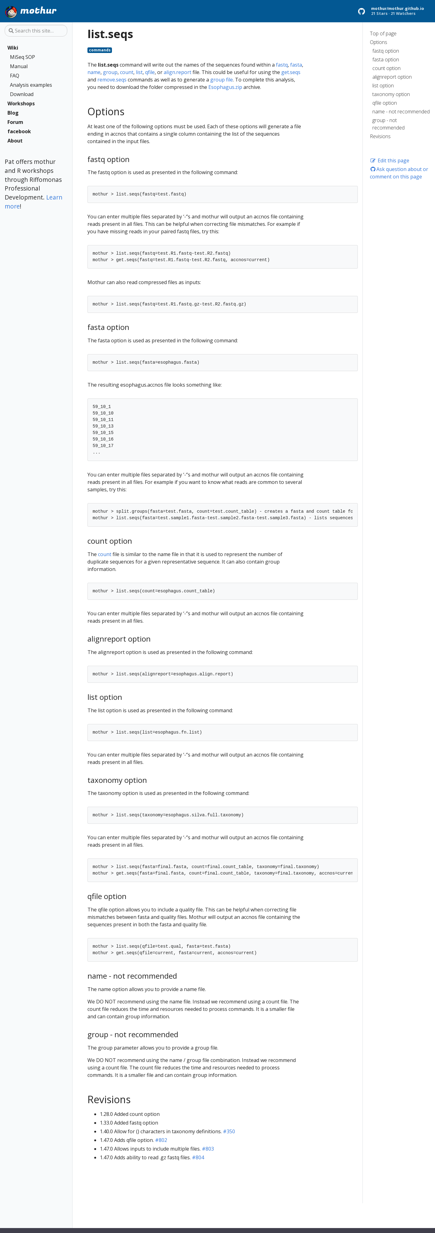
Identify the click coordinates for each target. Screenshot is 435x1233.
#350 (229, 1131)
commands (100, 50)
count (126, 72)
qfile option (384, 102)
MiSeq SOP (22, 57)
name (93, 72)
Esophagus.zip (225, 87)
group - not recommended (388, 124)
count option (386, 68)
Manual (19, 66)
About (15, 140)
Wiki (12, 47)
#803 (208, 1148)
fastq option (385, 50)
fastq (282, 64)
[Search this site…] (36, 31)
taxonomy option (391, 94)
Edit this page (389, 160)
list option (383, 85)
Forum (15, 122)
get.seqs (290, 72)
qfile (150, 72)
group (110, 72)
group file (221, 79)
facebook (19, 131)
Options (378, 42)
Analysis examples (31, 84)
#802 (161, 1140)
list (139, 72)
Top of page (383, 33)
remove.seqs (112, 79)
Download (21, 94)
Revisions (380, 136)
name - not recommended (401, 111)
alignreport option (392, 76)
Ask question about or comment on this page (399, 173)
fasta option (385, 59)
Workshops (21, 103)
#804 (198, 1157)
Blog (13, 112)
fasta (296, 64)
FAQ (14, 75)
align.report (177, 72)
